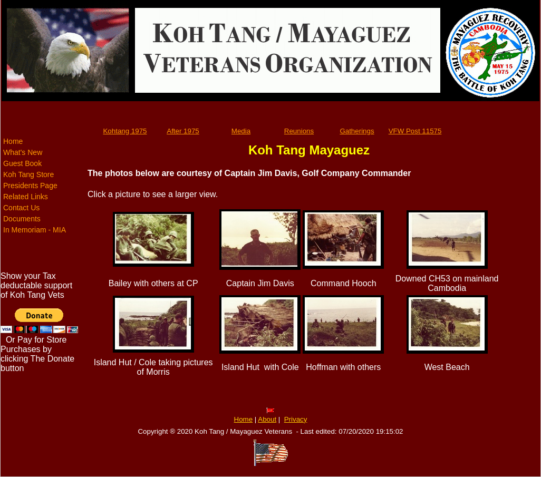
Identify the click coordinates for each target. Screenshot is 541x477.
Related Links (25, 196)
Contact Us (21, 207)
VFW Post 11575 (415, 131)
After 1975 (183, 131)
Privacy (295, 419)
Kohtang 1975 (125, 131)
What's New (22, 152)
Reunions (299, 131)
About (267, 419)
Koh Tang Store (28, 174)
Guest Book (22, 163)
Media (240, 131)
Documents (22, 219)
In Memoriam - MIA (34, 230)
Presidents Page (30, 185)
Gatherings (357, 131)
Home (13, 141)
